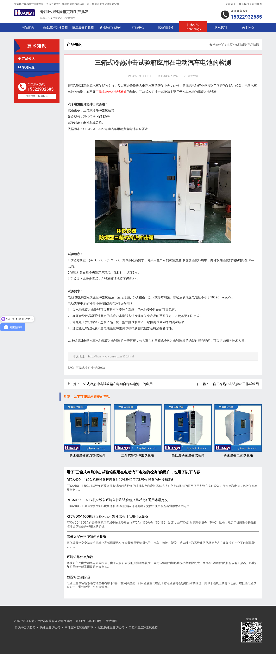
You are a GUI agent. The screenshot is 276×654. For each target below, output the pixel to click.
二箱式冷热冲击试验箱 (137, 430)
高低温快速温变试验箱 (188, 430)
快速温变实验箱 (83, 27)
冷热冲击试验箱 (25, 627)
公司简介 (231, 4)
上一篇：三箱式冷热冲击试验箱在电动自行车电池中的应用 (110, 384)
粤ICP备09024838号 (89, 621)
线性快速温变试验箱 (111, 627)
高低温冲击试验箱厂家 (79, 627)
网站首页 (28, 27)
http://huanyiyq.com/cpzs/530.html (111, 356)
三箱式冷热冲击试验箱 (90, 367)
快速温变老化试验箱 (238, 430)
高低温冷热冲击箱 (55, 27)
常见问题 (26, 67)
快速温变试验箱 (50, 627)
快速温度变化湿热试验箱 (87, 430)
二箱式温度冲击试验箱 (143, 627)
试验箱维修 (165, 27)
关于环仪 (248, 27)
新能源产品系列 (110, 27)
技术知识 (193, 27)
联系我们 (244, 4)
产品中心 (138, 27)
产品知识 (26, 58)
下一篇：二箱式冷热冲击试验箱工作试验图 (227, 384)
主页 (230, 44)
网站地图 (257, 4)
